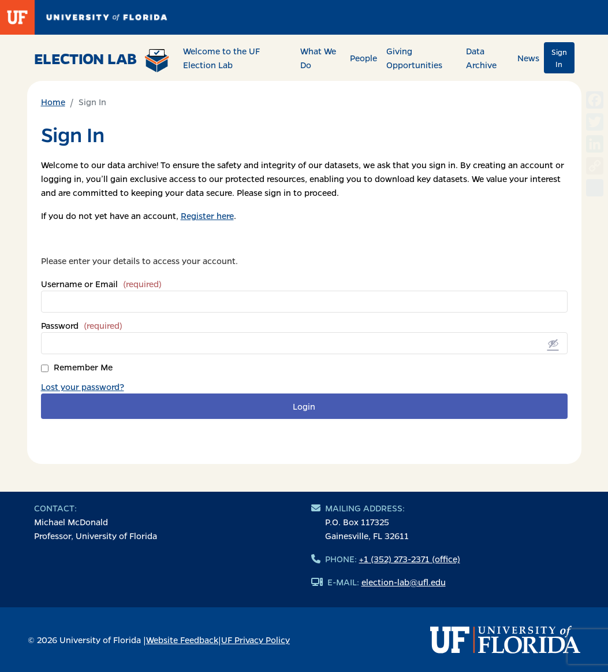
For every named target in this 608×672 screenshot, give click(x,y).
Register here (207, 215)
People (363, 58)
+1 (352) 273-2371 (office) (409, 559)
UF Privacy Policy (255, 639)
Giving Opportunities (414, 57)
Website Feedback (182, 639)
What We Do (318, 57)
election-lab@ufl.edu (403, 582)
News (528, 58)
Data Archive (481, 57)
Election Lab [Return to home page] (102, 60)
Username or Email (101, 283)
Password (81, 325)
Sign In (559, 58)
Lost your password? (82, 386)
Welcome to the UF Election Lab (221, 57)
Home (53, 101)
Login (304, 406)
